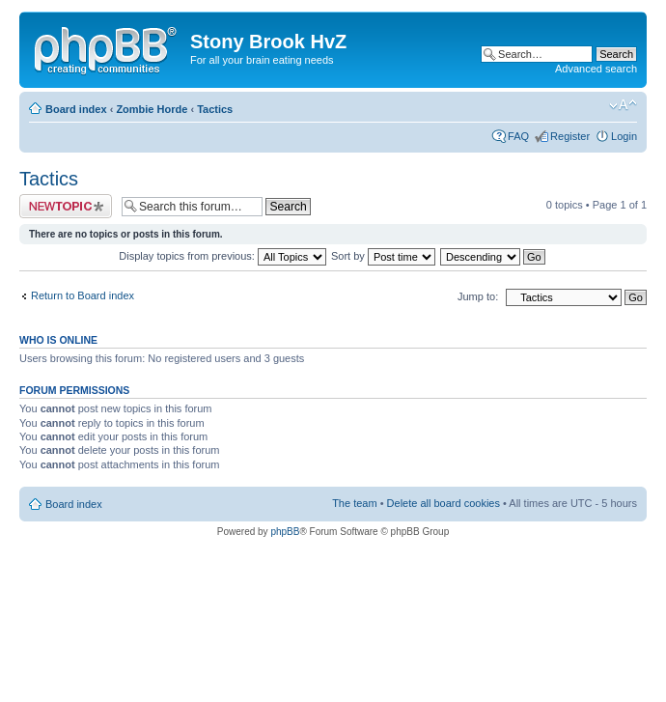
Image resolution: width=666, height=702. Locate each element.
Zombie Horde (151, 109)
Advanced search (596, 68)
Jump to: (478, 296)
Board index (76, 109)
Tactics (215, 109)
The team (354, 503)
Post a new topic (65, 206)
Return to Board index (82, 295)
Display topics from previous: (222, 256)
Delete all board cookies (443, 503)
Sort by (383, 256)
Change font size (623, 105)
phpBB (284, 531)
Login (624, 136)
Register (570, 136)
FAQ (518, 136)
